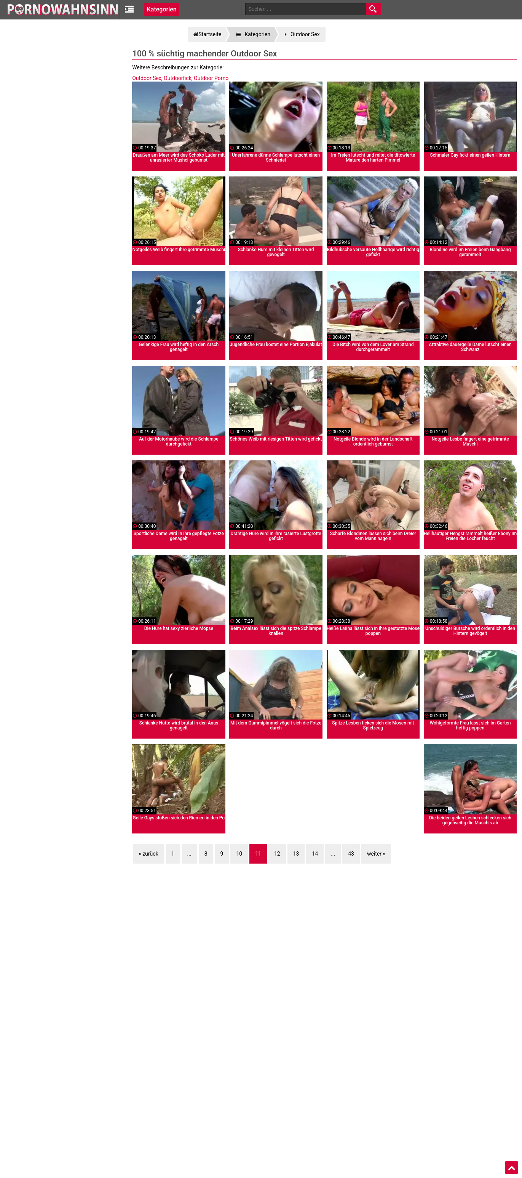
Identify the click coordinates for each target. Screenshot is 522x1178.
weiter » (376, 854)
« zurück (148, 854)
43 (351, 854)
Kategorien (162, 9)
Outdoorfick (178, 78)
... (189, 854)
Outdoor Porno (211, 78)
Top (511, 1167)
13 (296, 854)
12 (277, 854)
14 (315, 854)
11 (258, 854)
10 (239, 854)
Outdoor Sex (146, 78)
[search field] (305, 9)
